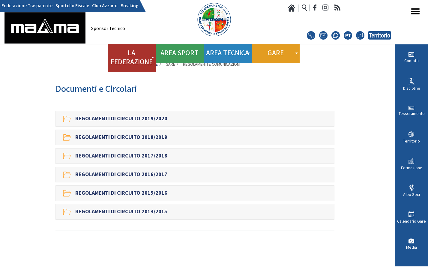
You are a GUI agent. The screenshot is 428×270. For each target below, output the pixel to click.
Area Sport (179, 51)
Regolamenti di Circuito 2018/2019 (121, 137)
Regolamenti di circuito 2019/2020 (121, 119)
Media (411, 247)
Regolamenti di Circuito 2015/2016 (121, 193)
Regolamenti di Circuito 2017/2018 (121, 156)
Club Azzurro (96, 6)
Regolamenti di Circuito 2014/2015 (121, 212)
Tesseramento (412, 113)
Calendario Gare (411, 221)
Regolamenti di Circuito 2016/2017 (121, 175)
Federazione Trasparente (24, 6)
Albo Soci (411, 194)
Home (152, 64)
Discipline (411, 88)
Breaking (118, 6)
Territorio (411, 141)
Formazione (411, 168)
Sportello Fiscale (66, 6)
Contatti (411, 61)
